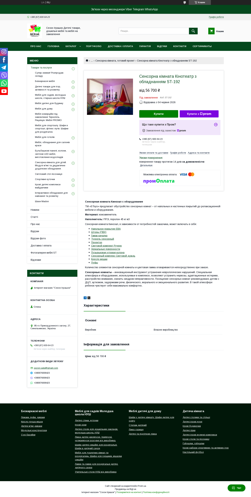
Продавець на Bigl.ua (125, 489)
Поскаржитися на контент (128, 492)
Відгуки (162, 46)
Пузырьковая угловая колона (107, 252)
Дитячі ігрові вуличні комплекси (200, 434)
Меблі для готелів (45, 137)
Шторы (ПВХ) (98, 232)
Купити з (199, 114)
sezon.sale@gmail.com (46, 368)
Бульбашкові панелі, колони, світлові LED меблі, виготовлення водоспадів (50, 153)
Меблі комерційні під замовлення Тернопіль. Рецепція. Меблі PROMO (48, 117)
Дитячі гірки (189, 430)
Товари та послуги (41, 67)
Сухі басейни (28, 434)
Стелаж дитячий (138, 425)
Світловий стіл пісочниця (48, 174)
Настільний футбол (193, 452)
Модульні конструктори (34, 430)
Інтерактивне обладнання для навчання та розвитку (51, 194)
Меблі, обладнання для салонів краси (52, 144)
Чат (236, 488)
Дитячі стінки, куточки (86, 420)
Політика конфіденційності (156, 492)
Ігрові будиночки (192, 426)
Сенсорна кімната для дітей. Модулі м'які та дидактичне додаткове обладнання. (50, 165)
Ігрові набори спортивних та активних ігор (206, 447)
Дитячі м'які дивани (31, 426)
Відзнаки (36, 259)
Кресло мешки (99, 259)
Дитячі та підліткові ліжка (143, 434)
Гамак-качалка (99, 235)
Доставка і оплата (120, 46)
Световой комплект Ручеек (106, 245)
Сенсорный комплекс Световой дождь (113, 255)
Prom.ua (142, 486)
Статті (34, 217)
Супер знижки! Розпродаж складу (49, 74)
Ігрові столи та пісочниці (196, 439)
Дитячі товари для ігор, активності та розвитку (48, 88)
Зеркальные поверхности (105, 249)
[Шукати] (193, 31)
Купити (159, 113)
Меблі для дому (44, 108)
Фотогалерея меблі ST (44, 252)
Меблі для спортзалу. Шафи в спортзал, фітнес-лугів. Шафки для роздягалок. (51, 128)
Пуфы (94, 262)
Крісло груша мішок (32, 421)
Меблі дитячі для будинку (49, 103)
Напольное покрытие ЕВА (106, 228)
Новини (35, 209)
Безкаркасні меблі (45, 81)
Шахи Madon (42, 201)
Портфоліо (93, 46)
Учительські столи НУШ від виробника (95, 472)
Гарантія (145, 46)
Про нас (35, 46)
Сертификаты (202, 46)
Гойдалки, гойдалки (193, 443)
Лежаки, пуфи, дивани (33, 417)
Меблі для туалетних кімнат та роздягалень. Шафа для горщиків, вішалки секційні (98, 456)
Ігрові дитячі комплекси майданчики (47, 186)
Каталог (71, 46)
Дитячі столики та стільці (196, 417)
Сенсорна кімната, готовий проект (115, 60)
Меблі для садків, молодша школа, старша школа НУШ (50, 96)
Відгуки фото (38, 238)
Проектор (96, 242)
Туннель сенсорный (102, 239)
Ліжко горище (136, 429)
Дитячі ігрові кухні (192, 421)
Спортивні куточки (45, 179)
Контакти (179, 46)
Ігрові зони (80, 424)
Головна (53, 46)
